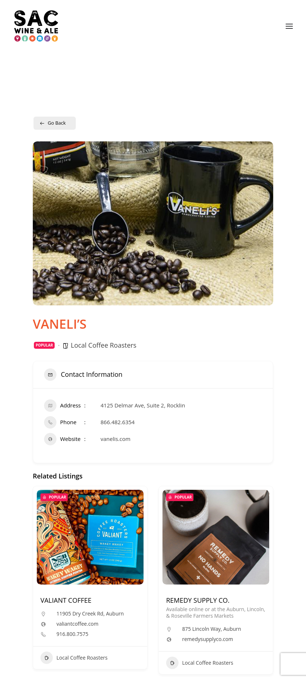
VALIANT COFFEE (65, 600)
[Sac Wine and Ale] (36, 26)
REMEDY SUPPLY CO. (198, 600)
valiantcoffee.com (77, 624)
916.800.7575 (72, 634)
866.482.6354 (118, 422)
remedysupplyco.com (207, 639)
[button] (289, 26)
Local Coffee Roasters (103, 345)
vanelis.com (115, 438)
